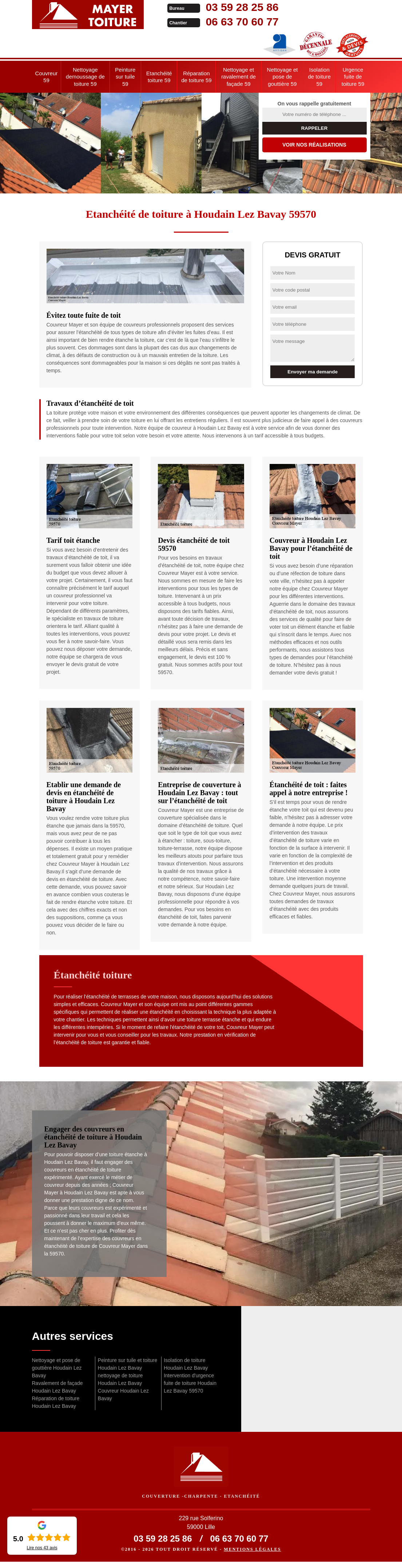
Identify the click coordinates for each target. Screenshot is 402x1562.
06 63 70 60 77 (232, 22)
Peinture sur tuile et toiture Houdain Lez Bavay (127, 1364)
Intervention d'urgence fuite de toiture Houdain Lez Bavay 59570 (190, 1383)
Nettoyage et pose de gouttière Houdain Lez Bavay (57, 1367)
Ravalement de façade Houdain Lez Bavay (57, 1387)
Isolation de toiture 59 (319, 77)
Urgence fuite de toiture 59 (353, 77)
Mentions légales (252, 1549)
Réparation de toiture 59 (196, 77)
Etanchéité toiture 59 (159, 77)
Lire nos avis (42, 1547)
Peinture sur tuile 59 (125, 77)
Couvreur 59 (46, 77)
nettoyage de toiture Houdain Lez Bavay (120, 1379)
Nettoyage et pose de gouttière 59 (282, 77)
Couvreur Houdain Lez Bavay (123, 1394)
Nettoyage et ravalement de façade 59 (238, 77)
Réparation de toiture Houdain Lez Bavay (56, 1402)
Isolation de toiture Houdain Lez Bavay (186, 1364)
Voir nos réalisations (314, 145)
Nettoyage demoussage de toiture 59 (85, 77)
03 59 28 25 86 (232, 7)
